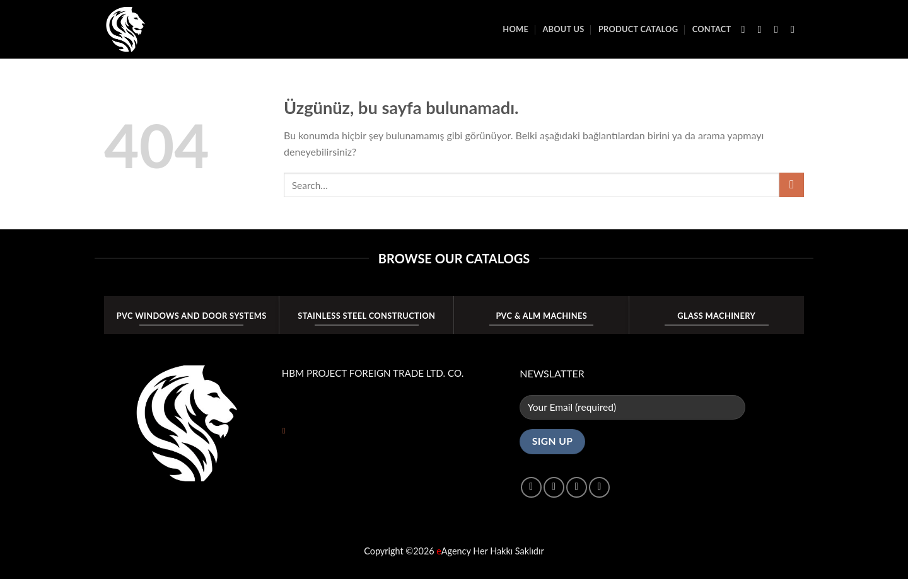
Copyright (383, 551)
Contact (711, 29)
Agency (453, 551)
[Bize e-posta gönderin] (796, 29)
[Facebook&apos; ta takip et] (747, 29)
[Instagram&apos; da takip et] (763, 29)
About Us (563, 29)
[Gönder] (791, 185)
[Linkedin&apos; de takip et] (599, 487)
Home (515, 29)
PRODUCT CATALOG (638, 29)
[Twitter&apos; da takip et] (779, 29)
